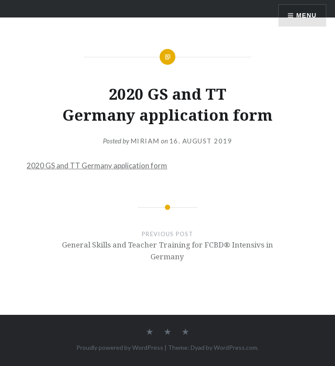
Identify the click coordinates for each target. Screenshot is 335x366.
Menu (306, 15)
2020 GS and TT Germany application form (97, 165)
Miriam (145, 141)
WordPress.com (235, 347)
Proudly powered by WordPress (119, 347)
